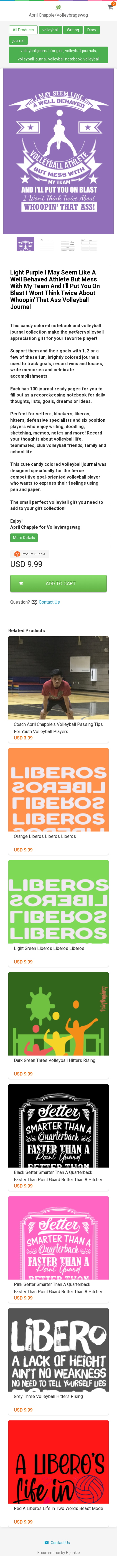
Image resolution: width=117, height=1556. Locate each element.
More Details (24, 537)
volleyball (50, 30)
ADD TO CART (47, 583)
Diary (91, 30)
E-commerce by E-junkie (58, 1552)
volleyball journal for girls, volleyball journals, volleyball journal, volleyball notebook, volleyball (59, 55)
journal (18, 40)
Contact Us (49, 602)
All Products (23, 30)
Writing (73, 30)
